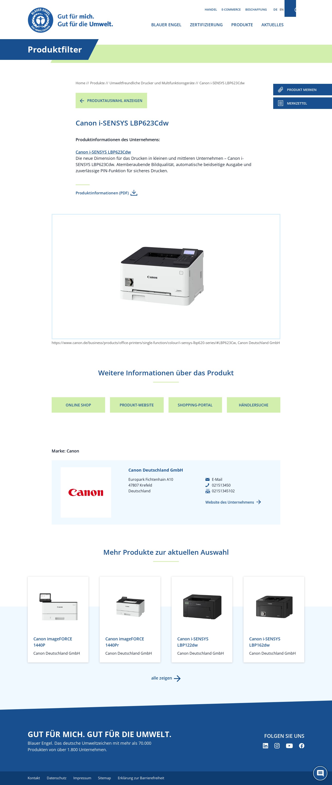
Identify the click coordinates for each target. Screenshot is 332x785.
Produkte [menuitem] (242, 24)
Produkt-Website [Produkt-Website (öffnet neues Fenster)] (137, 405)
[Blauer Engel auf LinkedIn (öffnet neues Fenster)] (265, 746)
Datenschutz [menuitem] (57, 778)
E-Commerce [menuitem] (231, 9)
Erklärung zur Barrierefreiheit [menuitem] (143, 778)
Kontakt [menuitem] (34, 778)
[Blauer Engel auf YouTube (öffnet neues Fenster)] (289, 746)
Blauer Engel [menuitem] (166, 24)
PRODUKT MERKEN (302, 90)
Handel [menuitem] (211, 9)
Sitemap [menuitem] (106, 778)
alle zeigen (161, 678)
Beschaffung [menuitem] (256, 9)
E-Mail (217, 479)
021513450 (221, 485)
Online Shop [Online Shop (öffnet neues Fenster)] (78, 405)
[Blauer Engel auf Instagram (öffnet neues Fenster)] (277, 746)
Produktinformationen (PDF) (102, 193)
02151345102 (223, 490)
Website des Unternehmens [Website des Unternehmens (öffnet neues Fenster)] (229, 502)
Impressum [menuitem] (83, 778)
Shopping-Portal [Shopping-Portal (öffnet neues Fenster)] (195, 405)
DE (275, 9)
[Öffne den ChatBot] (320, 773)
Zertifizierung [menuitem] (206, 24)
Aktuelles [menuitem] (272, 24)
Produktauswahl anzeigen (114, 100)
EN (282, 9)
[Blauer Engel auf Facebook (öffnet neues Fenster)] (301, 746)
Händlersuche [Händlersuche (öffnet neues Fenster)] (253, 405)
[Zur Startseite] (75, 20)
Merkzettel (297, 103)
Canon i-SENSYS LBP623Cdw (103, 152)
